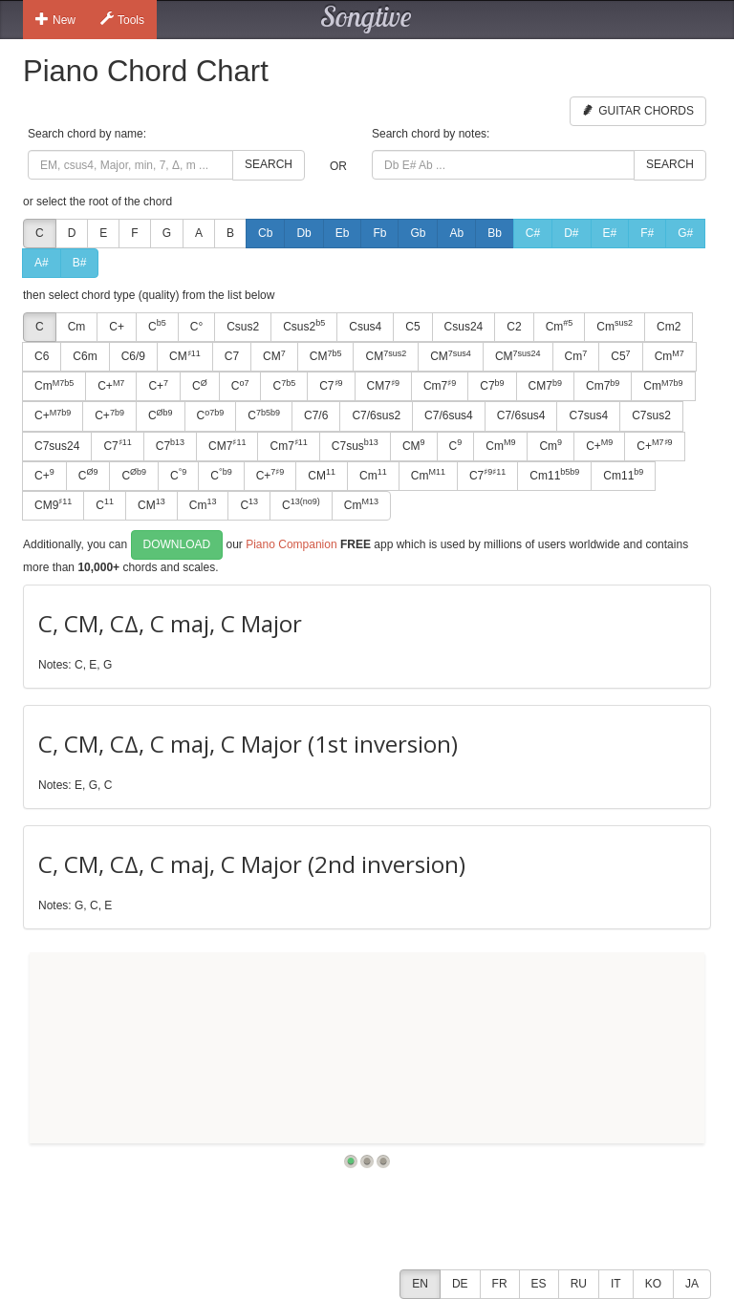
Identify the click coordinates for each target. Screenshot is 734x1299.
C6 (41, 356)
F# (647, 233)
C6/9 (133, 356)
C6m (85, 356)
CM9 (53, 504)
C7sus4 (588, 415)
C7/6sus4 (448, 415)
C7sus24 (56, 446)
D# (571, 233)
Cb (265, 233)
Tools (122, 19)
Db (303, 233)
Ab (456, 233)
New (55, 19)
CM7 (383, 386)
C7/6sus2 (376, 415)
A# (41, 262)
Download (177, 544)
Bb (494, 233)
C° (196, 326)
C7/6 (316, 415)
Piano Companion (291, 544)
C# (533, 233)
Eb (342, 233)
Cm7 (439, 386)
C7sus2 (651, 415)
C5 (412, 326)
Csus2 (243, 326)
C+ (116, 326)
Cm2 (668, 326)
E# (610, 233)
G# (685, 233)
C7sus (355, 445)
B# (80, 262)
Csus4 (365, 326)
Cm (77, 326)
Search (268, 164)
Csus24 (464, 326)
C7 (232, 356)
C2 (514, 326)
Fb (379, 233)
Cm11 (554, 474)
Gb (417, 233)
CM (185, 356)
